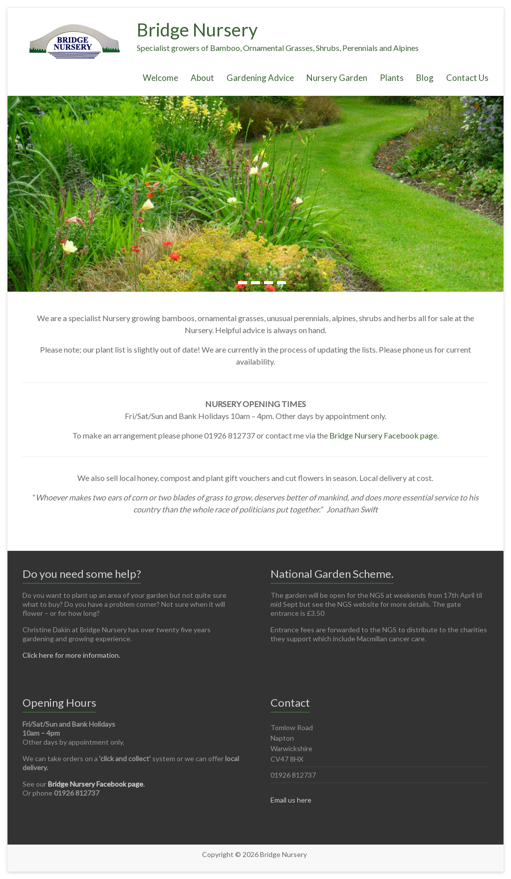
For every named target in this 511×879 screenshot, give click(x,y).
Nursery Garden (336, 77)
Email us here (290, 800)
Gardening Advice (260, 77)
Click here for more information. (71, 655)
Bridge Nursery (197, 29)
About (202, 77)
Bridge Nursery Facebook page (383, 435)
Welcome (160, 77)
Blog (425, 77)
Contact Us (467, 77)
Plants (392, 77)
